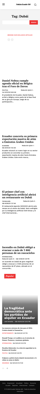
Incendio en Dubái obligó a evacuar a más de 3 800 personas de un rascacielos (18, 250)
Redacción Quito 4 (27, 145)
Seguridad (5, 363)
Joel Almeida (8, 321)
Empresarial (10, 383)
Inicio (4, 383)
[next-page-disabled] (12, 39)
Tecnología (6, 201)
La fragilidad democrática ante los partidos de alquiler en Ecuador (19, 313)
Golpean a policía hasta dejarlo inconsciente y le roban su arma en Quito (19, 359)
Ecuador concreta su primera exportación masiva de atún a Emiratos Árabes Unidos (19, 139)
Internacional (7, 257)
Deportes (15, 385)
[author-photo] (15, 90)
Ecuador (8, 385)
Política (5, 90)
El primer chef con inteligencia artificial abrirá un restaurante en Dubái (19, 194)
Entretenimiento (8, 333)
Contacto (31, 385)
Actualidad (19, 383)
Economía (5, 145)
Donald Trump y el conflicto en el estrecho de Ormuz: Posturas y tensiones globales (18, 339)
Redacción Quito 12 (8, 259)
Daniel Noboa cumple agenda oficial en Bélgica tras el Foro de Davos (17, 83)
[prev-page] (8, 39)
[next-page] (7, 368)
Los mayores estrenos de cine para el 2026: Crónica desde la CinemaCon (17, 329)
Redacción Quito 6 (26, 90)
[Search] (33, 22)
